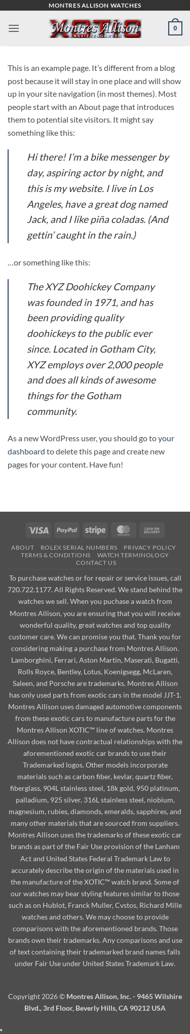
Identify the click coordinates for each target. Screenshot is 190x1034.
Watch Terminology (133, 555)
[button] (14, 28)
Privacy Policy (150, 547)
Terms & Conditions (56, 555)
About (22, 547)
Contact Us (96, 562)
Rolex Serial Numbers (79, 547)
